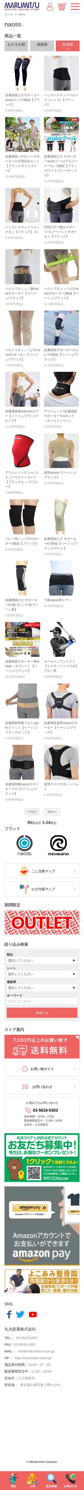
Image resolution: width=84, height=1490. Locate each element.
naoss (21, 14)
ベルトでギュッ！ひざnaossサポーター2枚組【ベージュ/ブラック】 (61, 293)
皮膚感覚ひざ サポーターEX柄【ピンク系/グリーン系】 (22, 604)
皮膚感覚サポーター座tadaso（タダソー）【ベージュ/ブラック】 (22, 666)
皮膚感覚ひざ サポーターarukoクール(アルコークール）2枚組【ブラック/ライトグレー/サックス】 (61, 166)
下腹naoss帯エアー (57, 600)
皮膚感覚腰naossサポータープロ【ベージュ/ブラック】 (22, 788)
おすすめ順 (16, 44)
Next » (51, 811)
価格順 (42, 44)
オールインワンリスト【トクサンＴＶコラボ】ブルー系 (61, 666)
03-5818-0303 (45, 1110)
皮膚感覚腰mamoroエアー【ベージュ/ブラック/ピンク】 (22, 415)
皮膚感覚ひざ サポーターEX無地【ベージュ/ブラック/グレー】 (60, 543)
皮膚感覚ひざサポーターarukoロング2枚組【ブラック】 (22, 99)
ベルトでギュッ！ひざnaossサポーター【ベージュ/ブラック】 (22, 354)
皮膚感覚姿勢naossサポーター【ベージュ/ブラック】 (60, 727)
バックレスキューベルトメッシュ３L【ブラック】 (61, 99)
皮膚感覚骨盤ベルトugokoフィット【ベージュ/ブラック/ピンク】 (22, 727)
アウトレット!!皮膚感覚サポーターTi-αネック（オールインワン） (60, 415)
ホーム (9, 14)
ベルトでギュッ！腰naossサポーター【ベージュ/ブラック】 (22, 293)
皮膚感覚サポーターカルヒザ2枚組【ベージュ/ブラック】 (61, 354)
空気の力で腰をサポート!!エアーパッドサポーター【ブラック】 (60, 231)
